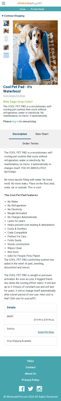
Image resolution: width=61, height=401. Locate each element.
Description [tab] (20, 134)
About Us (30, 373)
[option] (6, 23)
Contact (30, 367)
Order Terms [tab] (30, 143)
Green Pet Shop (46, 332)
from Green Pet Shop (14, 96)
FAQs (30, 361)
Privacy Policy (30, 379)
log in (15, 121)
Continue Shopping (13, 16)
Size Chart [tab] (41, 134)
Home (23, 9)
